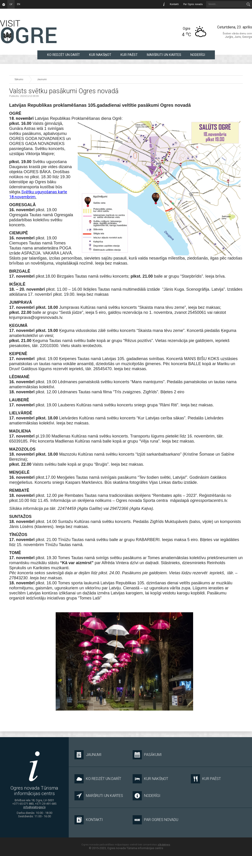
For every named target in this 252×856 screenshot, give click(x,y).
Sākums (19, 79)
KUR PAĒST (129, 55)
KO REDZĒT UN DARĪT (63, 55)
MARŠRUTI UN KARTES (164, 55)
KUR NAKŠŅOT (100, 55)
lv (11, 4)
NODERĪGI (197, 55)
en (18, 4)
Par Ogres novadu (193, 4)
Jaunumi (42, 79)
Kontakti (174, 4)
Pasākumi (147, 754)
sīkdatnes (164, 844)
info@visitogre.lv (34, 807)
